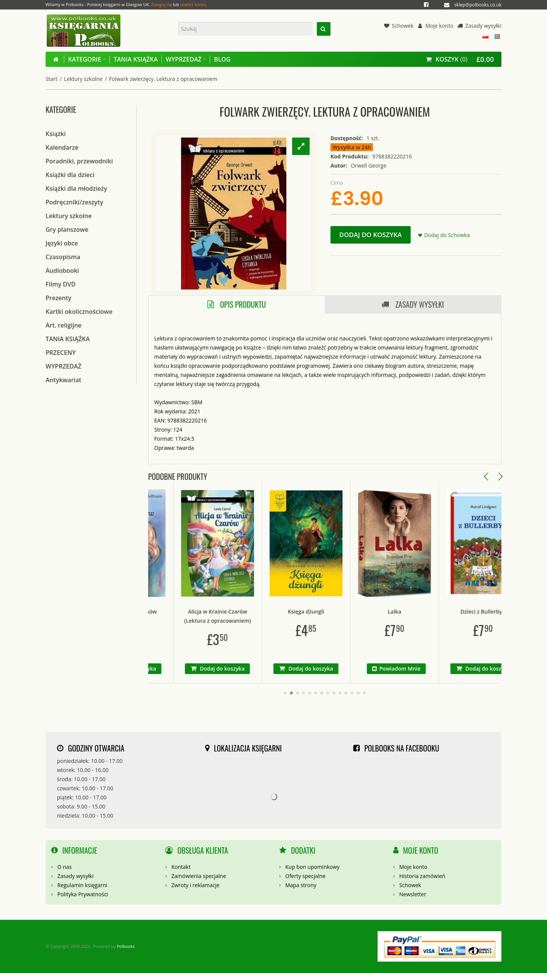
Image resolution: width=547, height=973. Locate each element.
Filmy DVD (61, 284)
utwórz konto (193, 4)
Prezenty (58, 298)
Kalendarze (62, 147)
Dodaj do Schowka (447, 235)
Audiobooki (62, 270)
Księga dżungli (329, 611)
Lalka (418, 611)
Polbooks (125, 946)
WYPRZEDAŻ (63, 366)
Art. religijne (64, 325)
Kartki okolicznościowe (79, 311)
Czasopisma (63, 257)
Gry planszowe (67, 229)
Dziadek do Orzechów (152, 611)
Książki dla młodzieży (76, 188)
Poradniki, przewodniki (79, 161)
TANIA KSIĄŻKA (68, 339)
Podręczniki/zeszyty (74, 202)
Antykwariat (63, 380)
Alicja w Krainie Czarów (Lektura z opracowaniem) (241, 616)
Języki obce (62, 243)
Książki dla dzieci (70, 175)
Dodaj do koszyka (370, 234)
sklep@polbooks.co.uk (477, 5)
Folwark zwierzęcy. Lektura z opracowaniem (163, 78)
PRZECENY (61, 352)
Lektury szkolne (83, 78)
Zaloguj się (161, 4)
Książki (56, 134)
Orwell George (369, 165)
